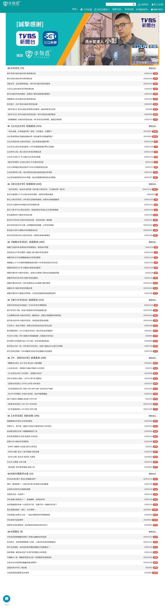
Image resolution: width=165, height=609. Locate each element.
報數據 (7, 605)
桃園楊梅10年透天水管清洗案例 (19, 421)
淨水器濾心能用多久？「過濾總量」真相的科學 (26, 499)
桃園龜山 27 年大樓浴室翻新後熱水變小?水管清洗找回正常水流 (32, 263)
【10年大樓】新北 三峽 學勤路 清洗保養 (23, 452)
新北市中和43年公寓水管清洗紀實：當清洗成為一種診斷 (29, 220)
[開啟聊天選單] (6, 598)
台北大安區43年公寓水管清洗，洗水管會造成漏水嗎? (28, 142)
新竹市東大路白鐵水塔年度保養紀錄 (21, 73)
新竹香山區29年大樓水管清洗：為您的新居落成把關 (28, 320)
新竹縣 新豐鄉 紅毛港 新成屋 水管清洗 (22, 436)
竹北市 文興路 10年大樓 (16, 462)
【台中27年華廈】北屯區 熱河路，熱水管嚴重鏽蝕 (27, 394)
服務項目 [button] (117, 9)
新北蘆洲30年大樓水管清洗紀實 (19, 215)
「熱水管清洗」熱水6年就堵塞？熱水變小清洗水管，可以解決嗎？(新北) (36, 189)
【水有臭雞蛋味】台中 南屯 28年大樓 (22, 409)
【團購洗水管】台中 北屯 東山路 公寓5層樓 (24, 363)
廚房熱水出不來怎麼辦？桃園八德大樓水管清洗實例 (27, 252)
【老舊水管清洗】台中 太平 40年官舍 (22, 404)
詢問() (143, 4)
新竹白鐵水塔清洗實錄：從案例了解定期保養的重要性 (28, 94)
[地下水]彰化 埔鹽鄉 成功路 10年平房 (22, 399)
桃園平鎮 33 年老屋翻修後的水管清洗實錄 (23, 257)
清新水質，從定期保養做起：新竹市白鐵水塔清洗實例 (28, 84)
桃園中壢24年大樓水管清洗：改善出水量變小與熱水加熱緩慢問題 (33, 273)
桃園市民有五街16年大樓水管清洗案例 (22, 278)
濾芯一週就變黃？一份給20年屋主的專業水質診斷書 (28, 484)
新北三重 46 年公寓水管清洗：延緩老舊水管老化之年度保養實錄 (32, 210)
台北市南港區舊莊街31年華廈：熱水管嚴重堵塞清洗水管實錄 (31, 177)
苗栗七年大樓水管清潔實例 (18, 441)
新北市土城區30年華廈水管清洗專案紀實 (23, 205)
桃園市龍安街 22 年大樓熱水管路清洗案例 (23, 268)
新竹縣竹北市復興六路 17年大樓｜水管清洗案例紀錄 (28, 341)
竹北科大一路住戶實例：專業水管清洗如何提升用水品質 (29, 326)
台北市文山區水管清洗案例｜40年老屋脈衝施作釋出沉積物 (30, 147)
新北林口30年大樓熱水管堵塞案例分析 (22, 230)
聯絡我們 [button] (142, 9)
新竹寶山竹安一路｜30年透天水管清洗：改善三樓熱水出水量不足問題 (35, 346)
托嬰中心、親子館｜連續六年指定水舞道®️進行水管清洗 (29, 426)
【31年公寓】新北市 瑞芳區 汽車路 (21, 457)
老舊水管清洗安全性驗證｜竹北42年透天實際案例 (27, 305)
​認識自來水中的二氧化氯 (17, 568)
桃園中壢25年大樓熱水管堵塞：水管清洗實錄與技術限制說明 (31, 293)
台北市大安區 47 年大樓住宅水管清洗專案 (23, 157)
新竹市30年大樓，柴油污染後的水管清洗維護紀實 (27, 310)
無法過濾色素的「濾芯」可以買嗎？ (21, 510)
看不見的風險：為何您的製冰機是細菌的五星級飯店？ (28, 547)
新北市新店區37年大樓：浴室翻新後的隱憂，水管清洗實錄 (30, 225)
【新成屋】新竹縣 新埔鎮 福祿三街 (21, 467)
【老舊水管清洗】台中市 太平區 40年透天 (23, 384)
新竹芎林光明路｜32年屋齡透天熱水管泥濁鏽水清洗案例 (29, 351)
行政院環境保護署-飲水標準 (18, 573)
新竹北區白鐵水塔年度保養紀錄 (19, 78)
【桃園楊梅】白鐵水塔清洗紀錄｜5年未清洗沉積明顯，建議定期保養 (34, 119)
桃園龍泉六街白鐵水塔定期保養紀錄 (21, 99)
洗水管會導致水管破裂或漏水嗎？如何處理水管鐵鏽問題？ (30, 136)
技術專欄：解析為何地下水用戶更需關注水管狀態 (26, 552)
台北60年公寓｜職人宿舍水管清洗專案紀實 (24, 152)
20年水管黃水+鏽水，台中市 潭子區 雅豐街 (24, 378)
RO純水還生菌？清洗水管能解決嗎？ (22, 479)
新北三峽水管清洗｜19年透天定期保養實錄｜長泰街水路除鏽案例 (33, 199)
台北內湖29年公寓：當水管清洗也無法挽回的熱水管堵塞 (29, 172)
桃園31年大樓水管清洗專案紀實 (19, 288)
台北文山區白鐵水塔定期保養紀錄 (20, 89)
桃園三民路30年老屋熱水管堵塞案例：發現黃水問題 (28, 247)
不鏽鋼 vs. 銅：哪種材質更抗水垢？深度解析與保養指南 (29, 557)
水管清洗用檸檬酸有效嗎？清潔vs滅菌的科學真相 (26, 537)
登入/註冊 (157, 4)
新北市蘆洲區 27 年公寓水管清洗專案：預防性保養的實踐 (30, 194)
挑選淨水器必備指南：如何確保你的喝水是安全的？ (27, 525)
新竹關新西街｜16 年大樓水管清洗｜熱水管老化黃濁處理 (29, 331)
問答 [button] (75, 9)
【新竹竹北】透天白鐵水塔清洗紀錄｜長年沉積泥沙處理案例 (31, 114)
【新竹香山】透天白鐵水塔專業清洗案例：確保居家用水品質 (31, 109)
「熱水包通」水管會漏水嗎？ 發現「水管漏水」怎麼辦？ (29, 131)
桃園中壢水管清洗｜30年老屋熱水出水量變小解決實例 (28, 283)
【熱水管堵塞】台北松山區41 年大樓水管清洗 (25, 162)
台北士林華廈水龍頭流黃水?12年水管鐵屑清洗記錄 (27, 167)
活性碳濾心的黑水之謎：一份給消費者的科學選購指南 (28, 515)
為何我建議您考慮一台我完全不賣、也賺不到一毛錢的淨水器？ (32, 504)
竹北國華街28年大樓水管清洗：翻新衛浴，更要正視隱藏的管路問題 (34, 315)
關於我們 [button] (157, 9)
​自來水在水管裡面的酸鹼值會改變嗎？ (22, 562)
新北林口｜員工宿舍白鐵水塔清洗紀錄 (22, 104)
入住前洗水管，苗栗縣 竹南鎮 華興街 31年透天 (26, 368)
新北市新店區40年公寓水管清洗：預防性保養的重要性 (28, 235)
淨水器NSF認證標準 (15, 520)
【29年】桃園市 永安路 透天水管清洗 (22, 447)
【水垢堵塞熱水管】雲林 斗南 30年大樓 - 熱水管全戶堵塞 (30, 389)
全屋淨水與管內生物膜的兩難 (18, 489)
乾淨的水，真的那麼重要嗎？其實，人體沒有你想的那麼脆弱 (31, 542)
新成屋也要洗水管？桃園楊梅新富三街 (22, 431)
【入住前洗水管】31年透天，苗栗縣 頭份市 (24, 373)
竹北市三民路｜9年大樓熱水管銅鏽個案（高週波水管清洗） (31, 336)
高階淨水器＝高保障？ (16, 494)
